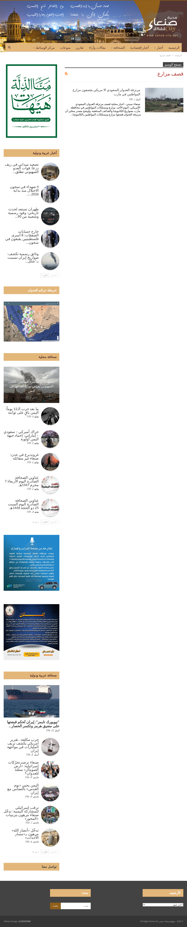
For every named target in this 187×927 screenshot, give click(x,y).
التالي (45, 275)
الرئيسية (174, 47)
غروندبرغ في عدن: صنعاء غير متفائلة (24, 456)
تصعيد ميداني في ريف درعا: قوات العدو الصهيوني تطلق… (22, 168)
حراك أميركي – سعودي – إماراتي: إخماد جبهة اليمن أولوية (21, 435)
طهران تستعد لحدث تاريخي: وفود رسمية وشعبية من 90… (23, 213)
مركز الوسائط (45, 47)
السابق (54, 275)
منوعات (65, 47)
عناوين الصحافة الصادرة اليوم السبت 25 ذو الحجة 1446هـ (23, 504)
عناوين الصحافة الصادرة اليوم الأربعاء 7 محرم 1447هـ (22, 481)
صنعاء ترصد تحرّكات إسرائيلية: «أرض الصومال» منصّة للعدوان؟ (23, 767)
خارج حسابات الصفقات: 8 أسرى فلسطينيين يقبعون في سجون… (22, 237)
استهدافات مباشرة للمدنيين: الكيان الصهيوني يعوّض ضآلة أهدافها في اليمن (31, 386)
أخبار (160, 47)
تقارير (80, 47)
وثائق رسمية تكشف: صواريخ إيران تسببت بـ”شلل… (23, 257)
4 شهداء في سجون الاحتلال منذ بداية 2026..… (24, 190)
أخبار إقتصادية (139, 47)
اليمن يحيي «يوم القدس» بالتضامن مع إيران (23, 789)
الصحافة (119, 47)
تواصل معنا (49, 867)
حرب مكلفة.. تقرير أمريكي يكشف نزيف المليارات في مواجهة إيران (23, 745)
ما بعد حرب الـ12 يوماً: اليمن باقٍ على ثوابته (22, 411)
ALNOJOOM (24, 921)
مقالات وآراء (97, 47)
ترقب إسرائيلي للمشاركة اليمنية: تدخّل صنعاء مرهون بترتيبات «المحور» (21, 813)
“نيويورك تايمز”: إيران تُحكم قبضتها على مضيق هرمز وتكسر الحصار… (33, 724)
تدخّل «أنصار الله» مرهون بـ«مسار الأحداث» (25, 834)
